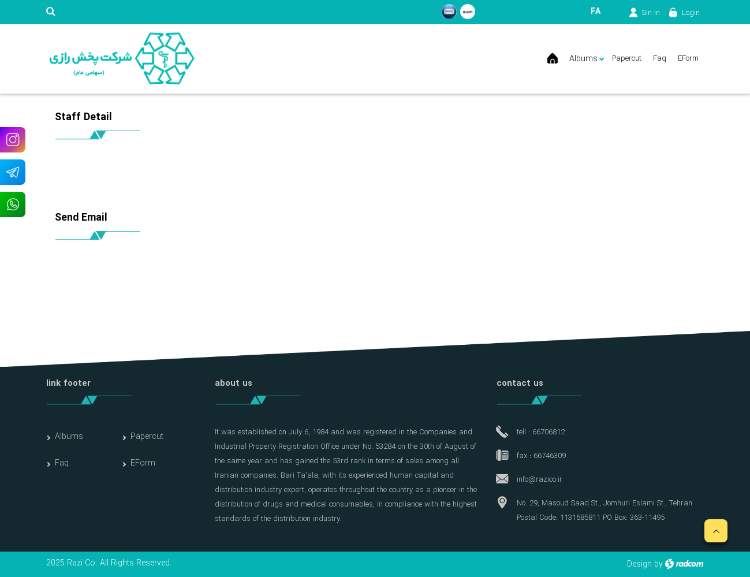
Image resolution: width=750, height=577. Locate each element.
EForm (142, 463)
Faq (62, 463)
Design (639, 564)
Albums (69, 436)
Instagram (13, 139)
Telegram (13, 171)
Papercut (146, 436)
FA (595, 11)
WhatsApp (13, 204)
